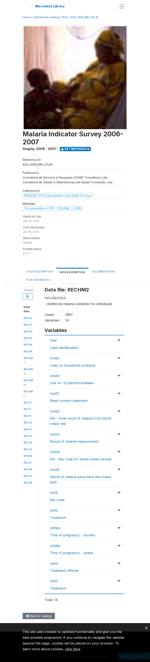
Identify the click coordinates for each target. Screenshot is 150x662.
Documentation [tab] (103, 271)
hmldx (54, 358)
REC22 (28, 422)
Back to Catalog (38, 616)
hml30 (55, 376)
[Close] (146, 627)
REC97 (28, 476)
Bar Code (57, 500)
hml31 (54, 394)
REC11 (27, 409)
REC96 (28, 469)
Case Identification (64, 348)
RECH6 (28, 351)
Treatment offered (64, 570)
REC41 (27, 429)
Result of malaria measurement (74, 441)
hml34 (55, 452)
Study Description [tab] (39, 271)
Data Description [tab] (72, 272)
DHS (64, 17)
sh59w (55, 546)
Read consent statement (69, 401)
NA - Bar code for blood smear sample (80, 459)
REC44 (28, 449)
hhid (53, 340)
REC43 (28, 442)
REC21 (27, 416)
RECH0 (28, 318)
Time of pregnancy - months (72, 535)
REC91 (27, 462)
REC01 (27, 402)
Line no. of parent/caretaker (72, 383)
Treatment (58, 518)
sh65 (54, 581)
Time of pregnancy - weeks (71, 553)
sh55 (53, 510)
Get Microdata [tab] (38, 279)
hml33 (54, 434)
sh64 (54, 563)
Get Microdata (75, 149)
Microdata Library (50, 6)
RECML (28, 455)
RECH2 (28, 331)
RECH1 (28, 324)
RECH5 (28, 344)
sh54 (54, 493)
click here (72, 649)
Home (26, 17)
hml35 (54, 470)
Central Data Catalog (46, 17)
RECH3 (28, 338)
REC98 (28, 482)
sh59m (55, 528)
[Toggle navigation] (122, 6)
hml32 (54, 411)
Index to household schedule (72, 365)
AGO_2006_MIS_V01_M (84, 17)
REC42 (28, 435)
